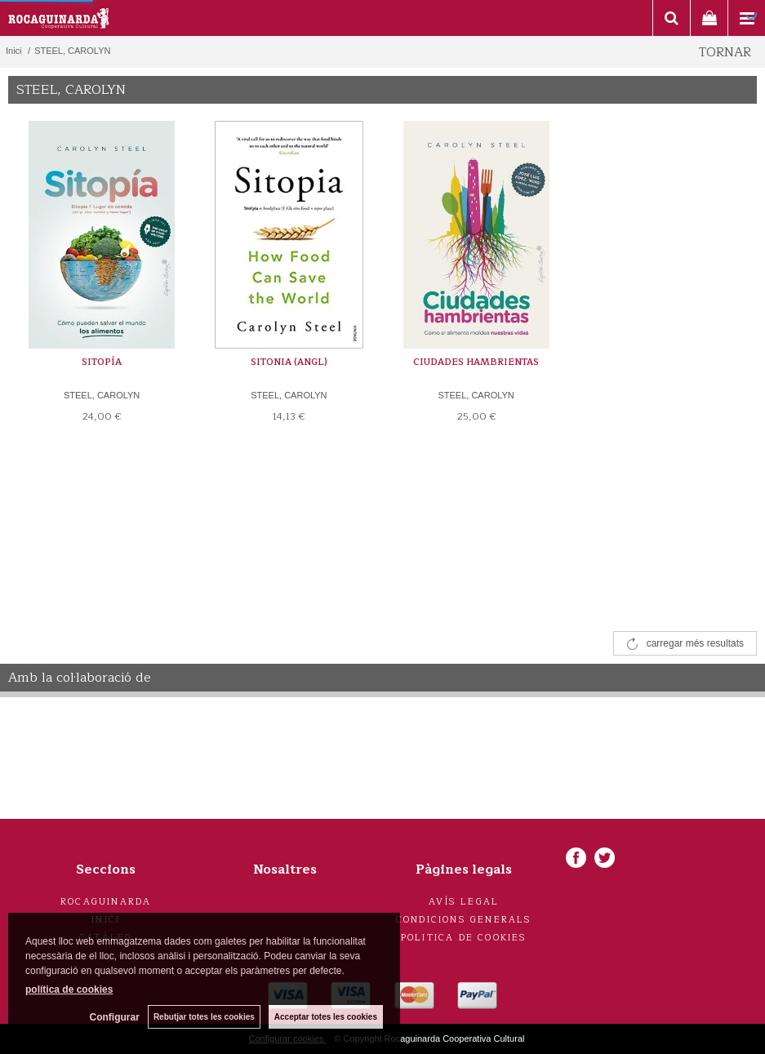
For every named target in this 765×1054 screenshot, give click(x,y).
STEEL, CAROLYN (102, 395)
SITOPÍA (102, 362)
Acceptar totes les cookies (325, 1016)
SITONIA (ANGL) (289, 362)
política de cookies (69, 989)
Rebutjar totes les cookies (204, 1016)
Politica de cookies (464, 937)
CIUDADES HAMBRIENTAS (476, 362)
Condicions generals (464, 919)
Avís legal (464, 901)
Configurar (115, 1017)
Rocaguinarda (105, 901)
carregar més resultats (695, 643)
